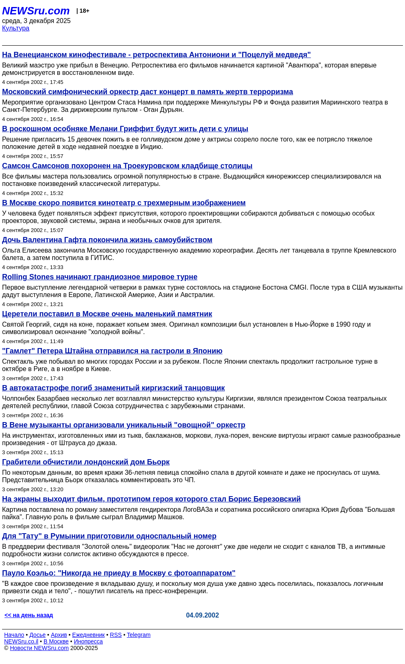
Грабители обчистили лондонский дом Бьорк (86, 462)
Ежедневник (88, 634)
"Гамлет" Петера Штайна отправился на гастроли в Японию (112, 351)
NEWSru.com (36, 11)
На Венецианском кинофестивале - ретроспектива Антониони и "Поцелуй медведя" (156, 55)
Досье (37, 634)
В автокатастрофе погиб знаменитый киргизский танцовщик (113, 388)
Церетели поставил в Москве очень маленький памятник (107, 314)
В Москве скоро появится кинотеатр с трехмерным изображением (124, 203)
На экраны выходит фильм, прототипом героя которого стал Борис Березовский (151, 499)
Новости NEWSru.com (39, 648)
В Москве (56, 641)
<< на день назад (29, 615)
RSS (116, 634)
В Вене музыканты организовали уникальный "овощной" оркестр (123, 425)
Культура (16, 28)
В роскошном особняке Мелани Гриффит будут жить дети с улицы (125, 129)
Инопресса (88, 641)
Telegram (139, 634)
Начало (14, 634)
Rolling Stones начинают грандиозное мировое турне (99, 277)
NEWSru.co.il (21, 641)
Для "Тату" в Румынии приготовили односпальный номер (109, 536)
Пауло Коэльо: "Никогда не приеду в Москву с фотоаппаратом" (119, 573)
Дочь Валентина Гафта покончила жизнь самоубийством (107, 240)
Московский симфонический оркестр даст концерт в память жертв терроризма (147, 92)
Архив (59, 634)
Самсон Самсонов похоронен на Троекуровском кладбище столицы (127, 166)
